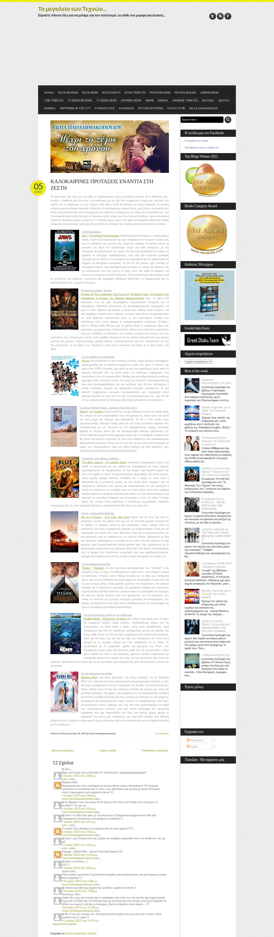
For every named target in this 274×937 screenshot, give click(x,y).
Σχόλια (192, 746)
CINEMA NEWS (209, 92)
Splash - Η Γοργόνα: (91, 411)
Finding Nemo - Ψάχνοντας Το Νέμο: (105, 618)
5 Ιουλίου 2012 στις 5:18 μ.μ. (79, 831)
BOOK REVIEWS (68, 92)
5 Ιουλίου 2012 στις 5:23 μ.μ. (79, 844)
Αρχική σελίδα (108, 750)
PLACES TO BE (176, 108)
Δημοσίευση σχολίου (65, 923)
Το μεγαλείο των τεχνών (196, 141)
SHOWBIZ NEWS (131, 100)
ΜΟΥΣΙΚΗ (208, 100)
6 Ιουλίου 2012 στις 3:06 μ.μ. (79, 868)
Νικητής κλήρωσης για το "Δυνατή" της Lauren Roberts (216, 594)
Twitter (213, 16)
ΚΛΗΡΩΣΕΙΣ (126, 108)
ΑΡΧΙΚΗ (49, 92)
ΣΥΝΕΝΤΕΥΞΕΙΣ (105, 108)
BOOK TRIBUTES (135, 92)
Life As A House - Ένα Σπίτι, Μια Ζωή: (105, 517)
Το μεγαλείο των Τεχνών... (72, 8)
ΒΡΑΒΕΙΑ (50, 108)
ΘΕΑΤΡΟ (223, 100)
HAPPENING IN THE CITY (75, 108)
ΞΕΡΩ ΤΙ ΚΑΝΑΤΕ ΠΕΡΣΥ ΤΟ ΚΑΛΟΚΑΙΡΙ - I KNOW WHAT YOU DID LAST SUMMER (216, 626)
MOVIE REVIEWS (160, 92)
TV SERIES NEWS (106, 100)
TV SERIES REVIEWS (80, 100)
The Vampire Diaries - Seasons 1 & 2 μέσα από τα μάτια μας (216, 441)
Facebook (228, 16)
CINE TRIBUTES (53, 100)
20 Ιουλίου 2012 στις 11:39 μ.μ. (80, 907)
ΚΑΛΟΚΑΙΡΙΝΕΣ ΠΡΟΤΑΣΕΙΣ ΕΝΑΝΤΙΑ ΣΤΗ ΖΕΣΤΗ (101, 184)
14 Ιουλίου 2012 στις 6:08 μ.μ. (80, 881)
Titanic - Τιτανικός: (93, 568)
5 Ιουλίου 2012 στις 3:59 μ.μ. (79, 808)
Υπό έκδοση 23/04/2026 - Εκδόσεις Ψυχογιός (216, 565)
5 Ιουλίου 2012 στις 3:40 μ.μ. (79, 795)
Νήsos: (86, 360)
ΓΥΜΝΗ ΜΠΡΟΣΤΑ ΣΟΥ (216, 655)
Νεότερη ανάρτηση (63, 750)
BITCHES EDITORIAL (150, 108)
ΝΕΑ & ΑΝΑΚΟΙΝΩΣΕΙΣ (203, 108)
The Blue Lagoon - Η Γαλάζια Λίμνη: (104, 462)
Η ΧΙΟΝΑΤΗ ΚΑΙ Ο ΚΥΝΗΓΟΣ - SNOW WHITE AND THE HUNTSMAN (213, 503)
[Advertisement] (137, 54)
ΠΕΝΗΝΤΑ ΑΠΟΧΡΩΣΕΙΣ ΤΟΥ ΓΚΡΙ (216, 381)
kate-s (65, 779)
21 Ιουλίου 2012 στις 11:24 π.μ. (81, 920)
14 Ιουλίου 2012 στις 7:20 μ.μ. (80, 891)
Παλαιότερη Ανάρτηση (155, 750)
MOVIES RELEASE (185, 92)
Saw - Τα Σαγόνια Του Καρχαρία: (100, 235)
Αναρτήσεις (195, 740)
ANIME (149, 100)
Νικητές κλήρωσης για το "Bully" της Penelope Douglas (216, 410)
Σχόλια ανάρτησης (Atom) (81, 933)
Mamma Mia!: (89, 677)
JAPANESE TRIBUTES (185, 100)
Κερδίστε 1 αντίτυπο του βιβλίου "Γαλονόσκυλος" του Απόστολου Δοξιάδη (215, 472)
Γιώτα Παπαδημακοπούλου (78, 798)
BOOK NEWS (90, 92)
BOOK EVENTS (111, 92)
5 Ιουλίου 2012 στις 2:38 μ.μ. (79, 775)
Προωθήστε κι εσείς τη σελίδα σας (202, 147)
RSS (220, 16)
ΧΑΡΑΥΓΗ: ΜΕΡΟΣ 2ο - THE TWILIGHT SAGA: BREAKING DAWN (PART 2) (216, 534)
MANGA (163, 100)
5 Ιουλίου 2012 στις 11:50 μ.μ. (80, 854)
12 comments (162, 733)
